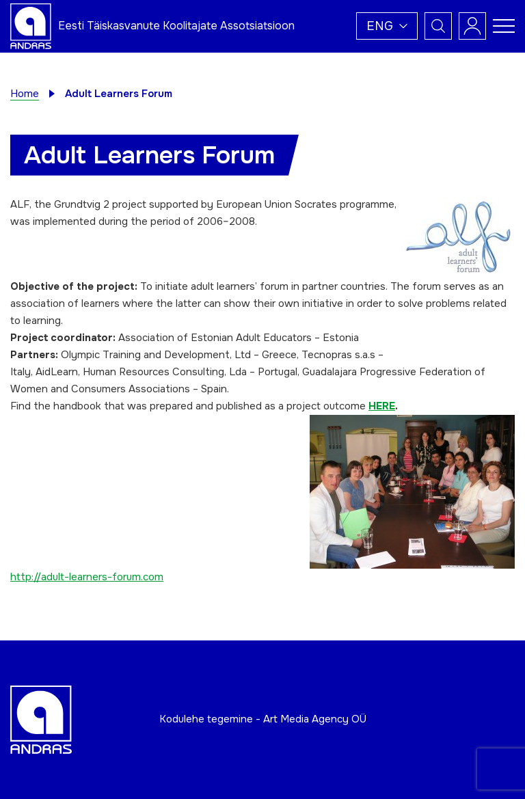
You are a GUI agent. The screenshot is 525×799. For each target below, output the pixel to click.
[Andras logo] (30, 25)
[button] (387, 26)
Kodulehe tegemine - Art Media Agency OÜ (262, 719)
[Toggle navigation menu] (504, 26)
